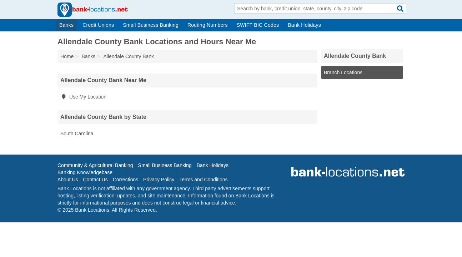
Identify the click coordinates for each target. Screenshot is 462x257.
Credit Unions (98, 25)
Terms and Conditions (203, 179)
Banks (66, 25)
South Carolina (77, 133)
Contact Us (95, 179)
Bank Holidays (304, 25)
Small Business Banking (151, 25)
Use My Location (83, 97)
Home (67, 56)
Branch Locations (343, 72)
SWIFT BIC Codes (258, 25)
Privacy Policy (158, 179)
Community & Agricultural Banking (95, 165)
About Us (67, 179)
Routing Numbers (207, 25)
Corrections (126, 179)
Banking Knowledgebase (84, 172)
